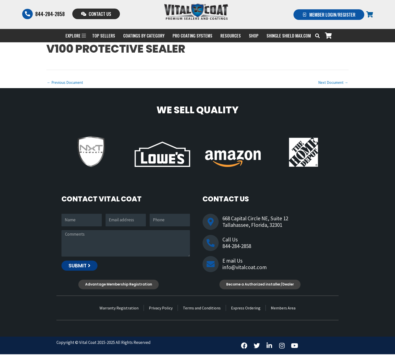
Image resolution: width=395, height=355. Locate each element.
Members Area (283, 308)
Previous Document (66, 82)
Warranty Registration (119, 308)
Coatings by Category (143, 35)
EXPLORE (75, 35)
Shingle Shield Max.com (289, 35)
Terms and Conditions (202, 308)
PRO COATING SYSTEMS (192, 35)
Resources (230, 35)
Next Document (332, 82)
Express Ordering (245, 308)
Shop (253, 35)
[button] (317, 35)
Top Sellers (103, 35)
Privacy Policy (161, 308)
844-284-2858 (50, 14)
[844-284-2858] (27, 13)
